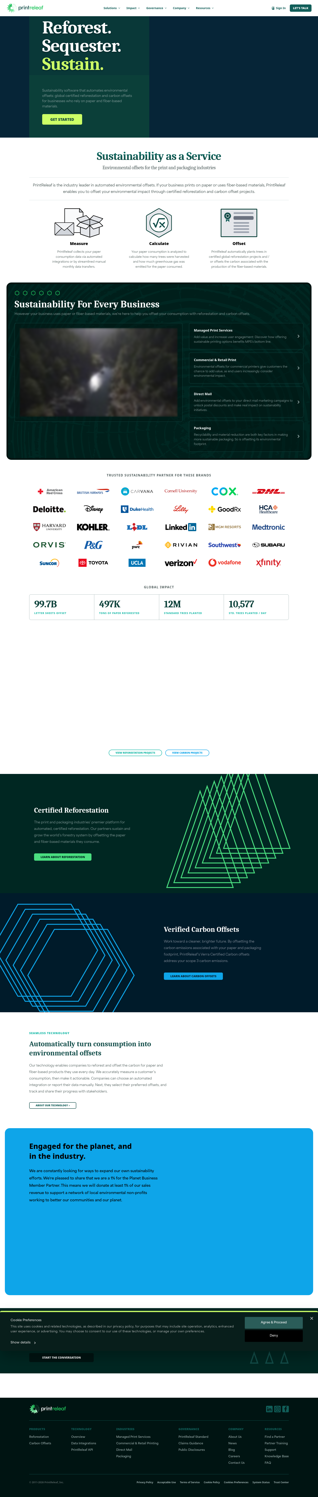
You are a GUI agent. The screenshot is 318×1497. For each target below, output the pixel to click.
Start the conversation (61, 1382)
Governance (156, 8)
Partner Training (276, 1443)
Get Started (62, 143)
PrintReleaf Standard (193, 1437)
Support (270, 1450)
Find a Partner (275, 1437)
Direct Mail (124, 1450)
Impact (134, 8)
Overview (78, 1437)
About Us (235, 1437)
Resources (205, 8)
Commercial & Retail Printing (137, 1443)
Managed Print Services (133, 1437)
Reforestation (39, 1437)
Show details (21, 1489)
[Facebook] (285, 1409)
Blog (231, 1450)
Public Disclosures (191, 1450)
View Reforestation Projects (135, 777)
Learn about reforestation (63, 881)
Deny (274, 1482)
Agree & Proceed (274, 1468)
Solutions (112, 8)
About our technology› (53, 1129)
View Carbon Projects (187, 777)
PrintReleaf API (82, 1450)
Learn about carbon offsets (193, 1000)
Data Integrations (83, 1443)
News (232, 1443)
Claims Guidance (190, 1443)
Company (181, 8)
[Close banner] (311, 1464)
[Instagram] (277, 1409)
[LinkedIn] (269, 1409)
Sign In (279, 8)
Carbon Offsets (40, 1443)
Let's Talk (300, 8)
